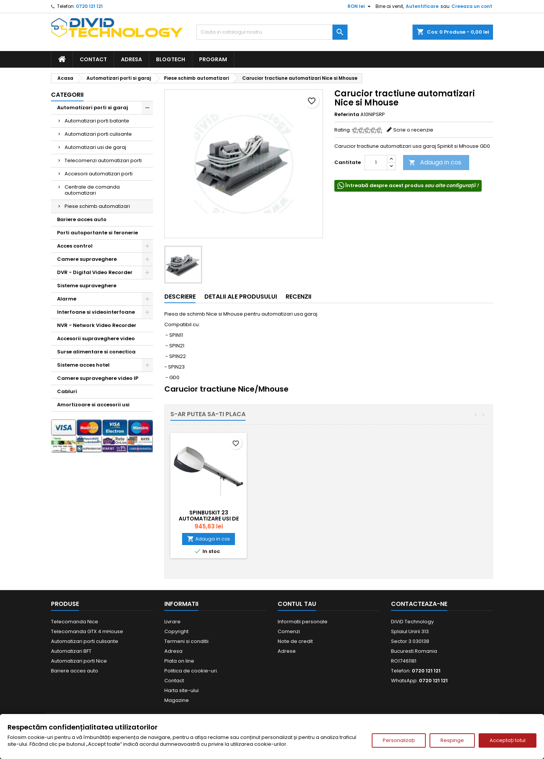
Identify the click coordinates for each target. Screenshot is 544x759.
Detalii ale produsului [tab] (240, 296)
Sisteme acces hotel (83, 365)
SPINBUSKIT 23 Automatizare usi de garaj (376, 518)
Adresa (131, 59)
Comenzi (289, 631)
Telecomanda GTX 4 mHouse (87, 631)
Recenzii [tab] (298, 296)
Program (213, 59)
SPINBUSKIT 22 (292, 512)
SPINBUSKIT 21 (208, 512)
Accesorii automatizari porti (99, 173)
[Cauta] (272, 32)
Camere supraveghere (87, 259)
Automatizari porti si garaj (92, 107)
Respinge (452, 740)
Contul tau (297, 603)
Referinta (346, 114)
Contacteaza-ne (419, 603)
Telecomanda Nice (74, 621)
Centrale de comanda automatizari (92, 190)
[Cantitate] (376, 162)
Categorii (67, 94)
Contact (93, 59)
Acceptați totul (507, 740)
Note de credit (295, 641)
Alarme (66, 298)
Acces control (75, 245)
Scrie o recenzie (413, 129)
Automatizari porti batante (97, 120)
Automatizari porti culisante (98, 134)
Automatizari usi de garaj (95, 147)
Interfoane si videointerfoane (96, 312)
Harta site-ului (181, 690)
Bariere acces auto (82, 219)
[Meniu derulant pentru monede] (360, 6)
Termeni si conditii (186, 641)
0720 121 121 (89, 6)
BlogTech (170, 59)
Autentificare (422, 6)
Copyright (176, 631)
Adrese (287, 651)
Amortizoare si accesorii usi (93, 404)
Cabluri (67, 391)
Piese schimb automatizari (97, 206)
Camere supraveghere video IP (97, 378)
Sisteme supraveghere (86, 285)
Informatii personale (303, 621)
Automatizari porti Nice (79, 661)
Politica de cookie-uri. (191, 670)
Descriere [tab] (180, 296)
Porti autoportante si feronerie (97, 232)
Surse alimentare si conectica (96, 351)
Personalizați (399, 740)
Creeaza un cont (471, 6)
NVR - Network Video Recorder (96, 325)
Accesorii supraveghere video (96, 338)
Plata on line (179, 661)
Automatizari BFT (71, 651)
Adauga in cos (435, 162)
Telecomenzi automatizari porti (103, 160)
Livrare (172, 621)
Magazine (176, 700)
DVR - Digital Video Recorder (95, 272)
